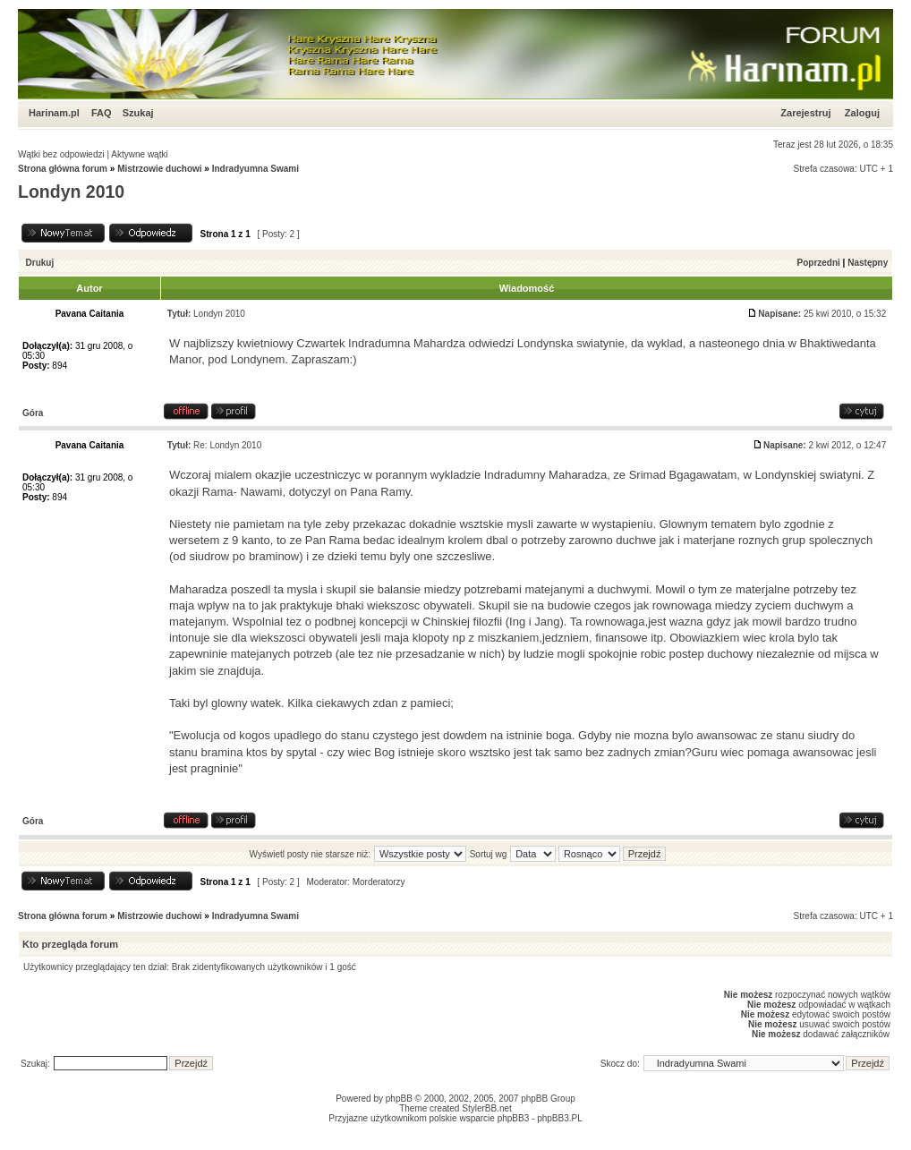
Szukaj (138, 112)
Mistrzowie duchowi (159, 169)
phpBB (399, 1098)
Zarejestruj (805, 112)
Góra (32, 413)
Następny (867, 263)
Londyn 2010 (71, 191)
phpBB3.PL (560, 1118)
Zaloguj (862, 112)
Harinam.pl (54, 112)
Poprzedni (818, 263)
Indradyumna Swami (255, 169)
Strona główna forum (62, 169)
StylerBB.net (487, 1108)
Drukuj (40, 263)
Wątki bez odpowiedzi (61, 154)
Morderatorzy (379, 882)
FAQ (101, 112)
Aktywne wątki (139, 154)
